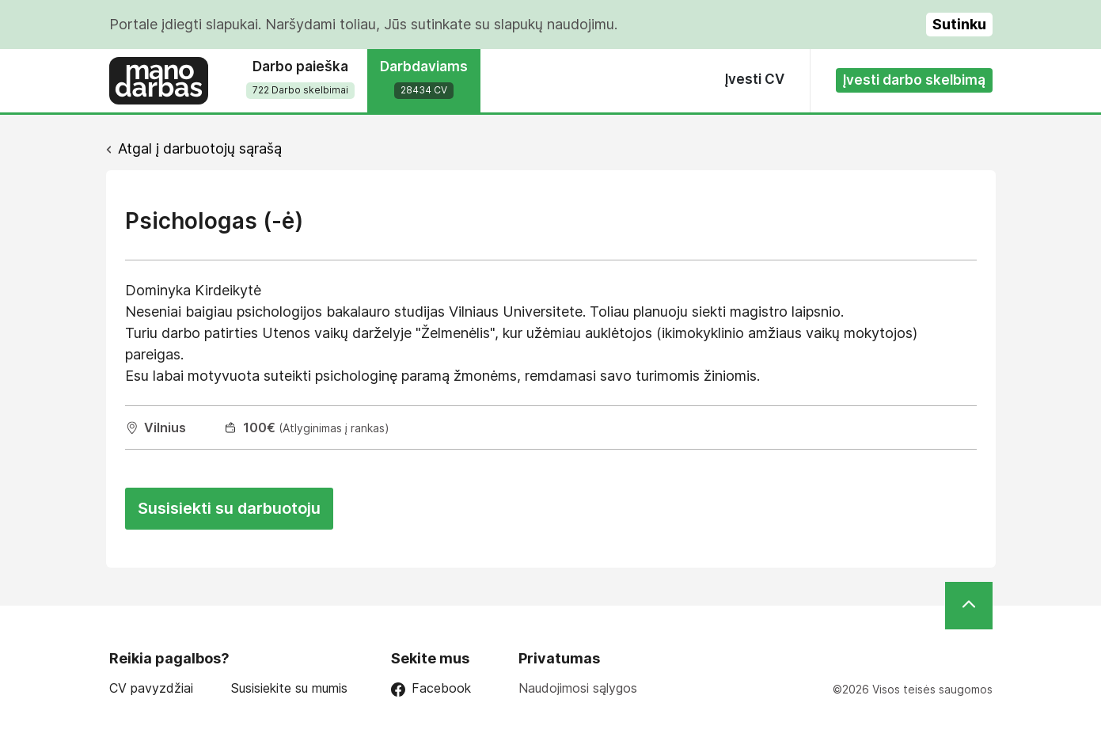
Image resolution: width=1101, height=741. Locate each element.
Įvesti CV (754, 79)
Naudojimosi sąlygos (577, 688)
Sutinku (959, 24)
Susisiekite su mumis (289, 688)
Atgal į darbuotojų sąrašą (200, 148)
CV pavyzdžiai (151, 688)
